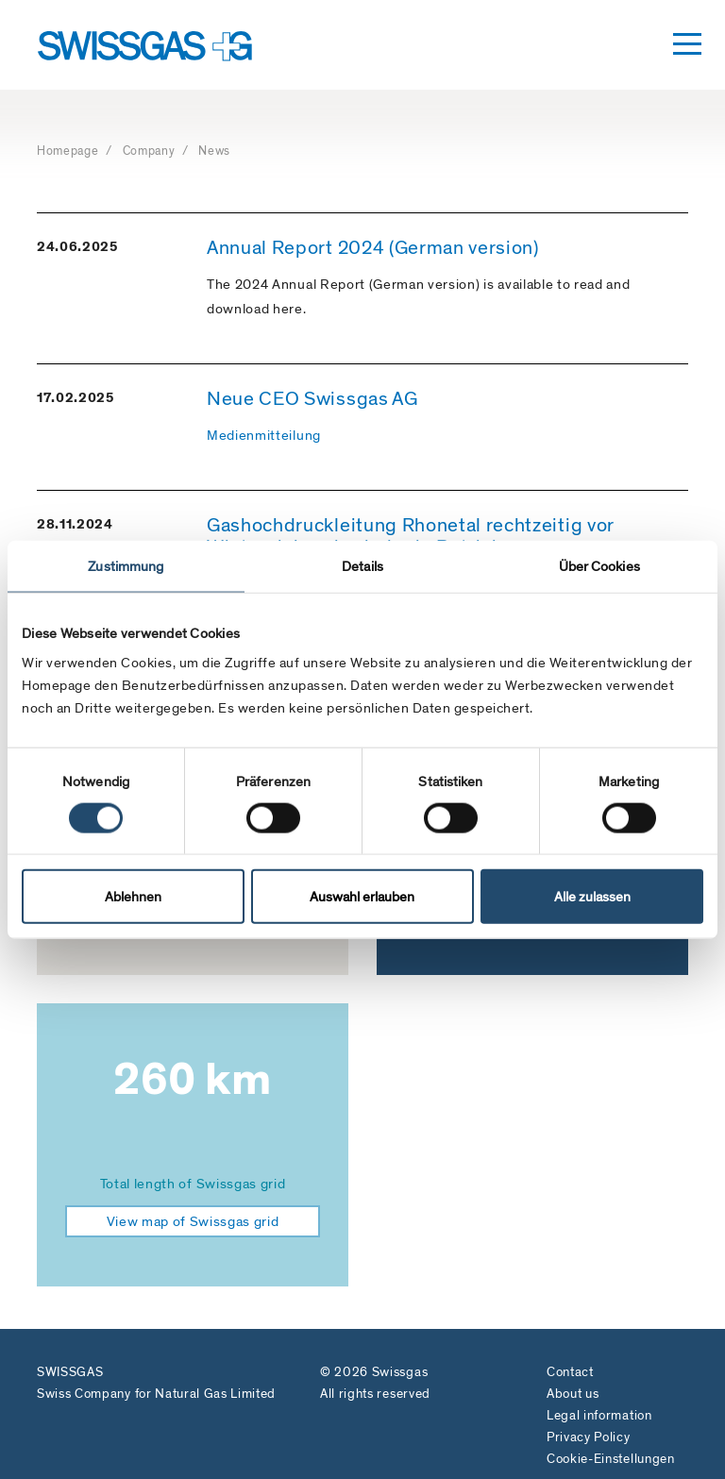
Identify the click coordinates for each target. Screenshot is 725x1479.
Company (150, 151)
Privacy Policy (589, 1437)
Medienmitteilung (264, 435)
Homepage (69, 151)
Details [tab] (362, 565)
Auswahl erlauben (362, 896)
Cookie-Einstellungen (611, 1459)
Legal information (599, 1415)
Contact (570, 1372)
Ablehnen (133, 896)
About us (573, 1394)
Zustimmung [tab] (125, 565)
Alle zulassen (592, 896)
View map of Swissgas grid (193, 1221)
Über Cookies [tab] (599, 565)
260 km (192, 1079)
